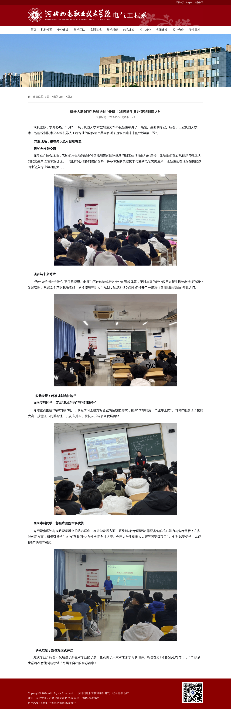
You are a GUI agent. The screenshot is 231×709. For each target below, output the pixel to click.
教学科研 (112, 29)
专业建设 (63, 29)
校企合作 (178, 29)
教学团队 (79, 29)
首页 (33, 29)
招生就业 (145, 29)
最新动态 (58, 96)
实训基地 (95, 29)
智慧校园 (199, 2)
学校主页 (180, 2)
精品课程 (128, 29)
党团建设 (161, 29)
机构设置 (46, 29)
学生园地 (194, 29)
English (189, 2)
